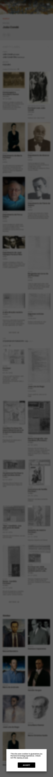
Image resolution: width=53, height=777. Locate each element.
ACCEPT (26, 765)
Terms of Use (22, 758)
